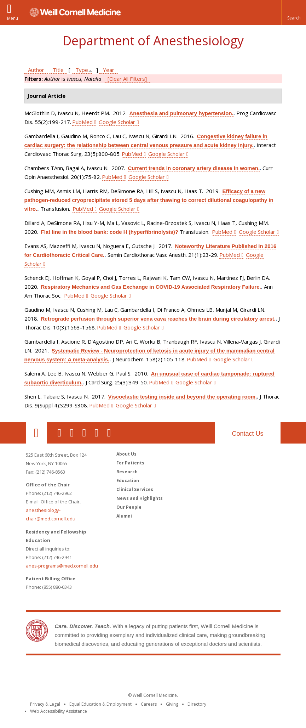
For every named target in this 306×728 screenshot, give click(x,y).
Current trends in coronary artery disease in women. (194, 168)
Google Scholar (117, 121)
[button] (293, 12)
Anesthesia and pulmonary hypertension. (181, 113)
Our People (129, 507)
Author (36, 69)
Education (127, 481)
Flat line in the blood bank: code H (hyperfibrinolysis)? (109, 232)
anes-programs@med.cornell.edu (62, 566)
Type (81, 69)
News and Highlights (139, 498)
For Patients (130, 463)
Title (58, 69)
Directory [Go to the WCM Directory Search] (196, 704)
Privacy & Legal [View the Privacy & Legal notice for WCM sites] (45, 704)
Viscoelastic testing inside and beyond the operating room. (182, 397)
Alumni (124, 516)
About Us (126, 454)
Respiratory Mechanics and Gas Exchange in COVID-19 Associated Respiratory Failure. (151, 287)
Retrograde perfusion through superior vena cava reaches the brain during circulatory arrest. (158, 319)
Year (108, 69)
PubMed (82, 121)
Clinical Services (134, 489)
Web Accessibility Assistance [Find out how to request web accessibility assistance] (58, 711)
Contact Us (247, 433)
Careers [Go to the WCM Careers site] (149, 704)
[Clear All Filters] (127, 78)
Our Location (36, 433)
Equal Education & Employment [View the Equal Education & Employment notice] (100, 704)
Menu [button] (12, 18)
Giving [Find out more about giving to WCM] (172, 704)
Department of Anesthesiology (153, 40)
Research (127, 472)
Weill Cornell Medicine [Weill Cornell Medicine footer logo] (153, 669)
